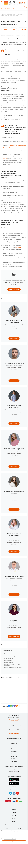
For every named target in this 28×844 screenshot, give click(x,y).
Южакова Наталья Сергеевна (14, 449)
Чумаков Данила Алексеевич (14, 363)
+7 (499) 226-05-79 (22, 2)
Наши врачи (14, 751)
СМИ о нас (14, 809)
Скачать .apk (14, 786)
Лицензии (14, 818)
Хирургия (14, 746)
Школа (14, 764)
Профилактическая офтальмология (12, 656)
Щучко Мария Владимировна (14, 491)
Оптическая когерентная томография (13, 655)
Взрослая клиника (14, 733)
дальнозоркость (22, 145)
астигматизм (6, 147)
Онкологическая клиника (14, 738)
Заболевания (14, 758)
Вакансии (14, 821)
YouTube (17, 793)
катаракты (19, 247)
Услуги (13, 29)
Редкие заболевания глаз (10, 670)
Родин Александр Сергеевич (14, 576)
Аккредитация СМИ (14, 771)
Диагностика (14, 743)
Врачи (5, 29)
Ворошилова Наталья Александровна (14, 406)
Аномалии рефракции (9, 658)
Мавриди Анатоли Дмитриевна (14, 620)
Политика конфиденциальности (14, 769)
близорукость (13, 145)
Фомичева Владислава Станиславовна (14, 321)
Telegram (10, 793)
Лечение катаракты (8, 660)
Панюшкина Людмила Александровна (14, 535)
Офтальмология (7, 650)
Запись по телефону (14, 636)
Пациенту (14, 753)
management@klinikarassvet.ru (14, 726)
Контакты (14, 761)
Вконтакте (14, 793)
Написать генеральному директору (14, 766)
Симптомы (14, 756)
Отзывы (14, 812)
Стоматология (14, 741)
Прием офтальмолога (9, 653)
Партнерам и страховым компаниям (14, 824)
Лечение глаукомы (8, 662)
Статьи (14, 815)
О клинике (14, 748)
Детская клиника (14, 736)
